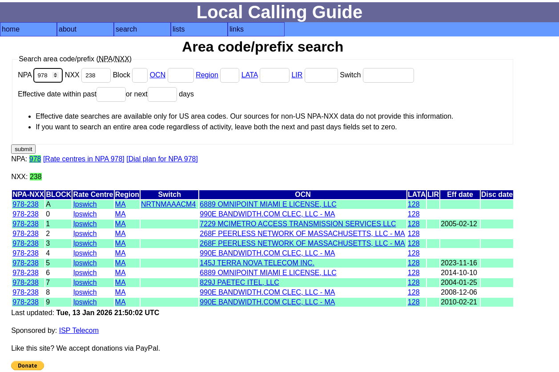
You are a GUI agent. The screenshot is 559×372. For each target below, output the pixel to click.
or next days (160, 94)
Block (131, 75)
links (236, 29)
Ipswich (85, 204)
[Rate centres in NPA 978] (84, 159)
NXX (89, 75)
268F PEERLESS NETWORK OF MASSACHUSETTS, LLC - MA (302, 233)
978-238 (25, 204)
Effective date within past (72, 94)
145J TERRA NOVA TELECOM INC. (257, 263)
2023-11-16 (459, 263)
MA (120, 204)
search (126, 29)
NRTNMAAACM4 (168, 204)
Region (207, 75)
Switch (377, 75)
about (67, 29)
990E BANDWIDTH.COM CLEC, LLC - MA (267, 214)
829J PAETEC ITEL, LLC (239, 282)
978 (35, 159)
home (11, 29)
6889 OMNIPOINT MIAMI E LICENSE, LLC (268, 204)
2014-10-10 (459, 272)
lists (179, 29)
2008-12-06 (459, 292)
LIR (296, 75)
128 (414, 204)
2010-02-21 (459, 302)
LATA (249, 75)
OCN (158, 75)
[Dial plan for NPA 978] (162, 159)
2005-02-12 (459, 224)
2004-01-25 (459, 282)
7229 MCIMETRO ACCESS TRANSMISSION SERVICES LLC (298, 224)
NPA (41, 75)
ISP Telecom (79, 330)
